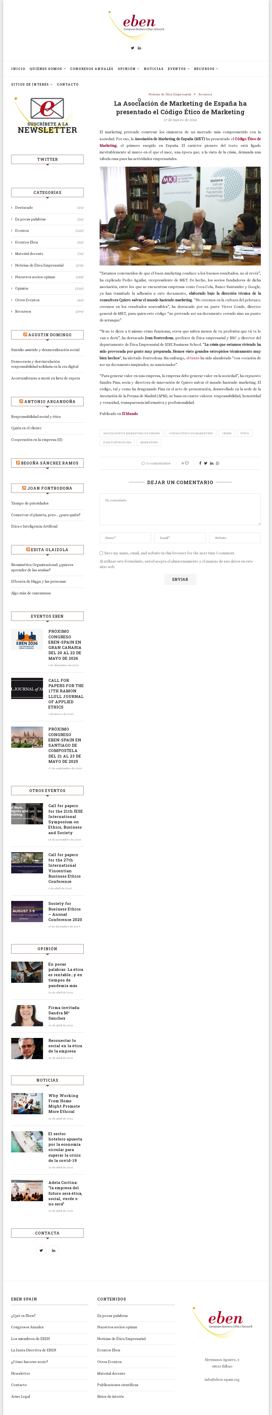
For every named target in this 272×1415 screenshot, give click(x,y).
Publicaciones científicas (117, 1369)
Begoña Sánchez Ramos (50, 463)
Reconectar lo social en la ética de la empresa (64, 1038)
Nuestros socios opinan (49, 277)
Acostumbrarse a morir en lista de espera (45, 378)
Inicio (18, 69)
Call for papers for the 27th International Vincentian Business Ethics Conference (65, 863)
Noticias (154, 69)
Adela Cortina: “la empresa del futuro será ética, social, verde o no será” (66, 1180)
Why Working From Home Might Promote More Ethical (65, 1095)
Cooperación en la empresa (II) (36, 439)
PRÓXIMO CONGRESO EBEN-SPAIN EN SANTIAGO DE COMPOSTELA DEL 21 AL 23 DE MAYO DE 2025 (65, 743)
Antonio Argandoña (50, 401)
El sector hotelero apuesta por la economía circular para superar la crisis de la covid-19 (65, 1137)
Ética (244, 433)
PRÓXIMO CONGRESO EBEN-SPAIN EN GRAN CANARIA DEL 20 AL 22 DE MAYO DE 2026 (65, 644)
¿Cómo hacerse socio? (29, 1346)
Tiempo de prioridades (30, 503)
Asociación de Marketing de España (131, 433)
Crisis (226, 433)
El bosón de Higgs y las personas (38, 581)
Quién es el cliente (26, 428)
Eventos (177, 69)
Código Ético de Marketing (191, 433)
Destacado (49, 207)
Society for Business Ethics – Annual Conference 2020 (64, 906)
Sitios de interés (30, 84)
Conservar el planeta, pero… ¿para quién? (45, 515)
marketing (149, 443)
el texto (192, 358)
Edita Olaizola (50, 549)
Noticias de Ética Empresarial (169, 94)
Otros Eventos (49, 300)
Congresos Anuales (91, 69)
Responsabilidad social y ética (36, 416)
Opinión (127, 69)
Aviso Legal (20, 1380)
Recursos (204, 69)
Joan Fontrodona (117, 443)
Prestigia (165, 1407)
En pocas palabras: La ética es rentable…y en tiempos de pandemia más (65, 968)
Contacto (68, 84)
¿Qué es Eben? (23, 1300)
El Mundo (130, 414)
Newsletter (20, 1357)
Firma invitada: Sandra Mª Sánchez (63, 1006)
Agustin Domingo (50, 334)
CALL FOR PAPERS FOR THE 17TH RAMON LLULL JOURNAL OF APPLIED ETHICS (65, 692)
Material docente (49, 254)
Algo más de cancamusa (31, 593)
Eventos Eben (49, 242)
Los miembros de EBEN (30, 1323)
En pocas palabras (49, 219)
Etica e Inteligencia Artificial (34, 526)
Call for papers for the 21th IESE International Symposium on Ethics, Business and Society (65, 815)
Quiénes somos (45, 69)
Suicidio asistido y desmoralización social (45, 350)
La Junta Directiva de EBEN (33, 1334)
